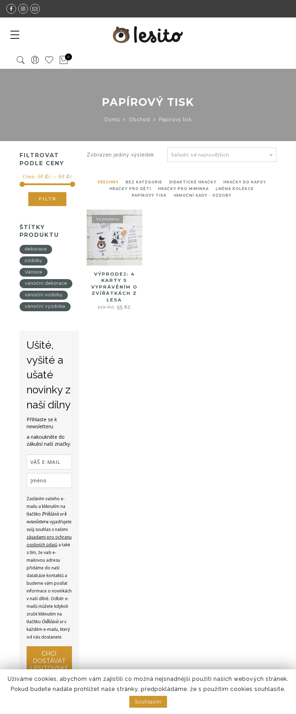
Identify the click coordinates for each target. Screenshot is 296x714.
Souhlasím (148, 702)
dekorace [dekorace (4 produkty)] (36, 249)
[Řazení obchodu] (221, 155)
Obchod (139, 119)
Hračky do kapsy (244, 182)
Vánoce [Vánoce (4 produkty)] (33, 272)
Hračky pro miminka (183, 189)
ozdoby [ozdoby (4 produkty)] (33, 260)
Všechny (108, 182)
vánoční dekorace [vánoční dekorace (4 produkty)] (46, 283)
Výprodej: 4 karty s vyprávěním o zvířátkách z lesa (114, 287)
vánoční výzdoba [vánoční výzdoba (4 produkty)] (45, 306)
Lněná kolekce (235, 189)
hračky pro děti (130, 189)
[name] (49, 480)
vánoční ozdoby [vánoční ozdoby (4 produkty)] (44, 294)
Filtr (48, 199)
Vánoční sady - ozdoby (202, 195)
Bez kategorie (143, 182)
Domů (112, 119)
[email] (49, 461)
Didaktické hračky (192, 182)
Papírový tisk (149, 195)
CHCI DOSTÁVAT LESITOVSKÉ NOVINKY (49, 664)
